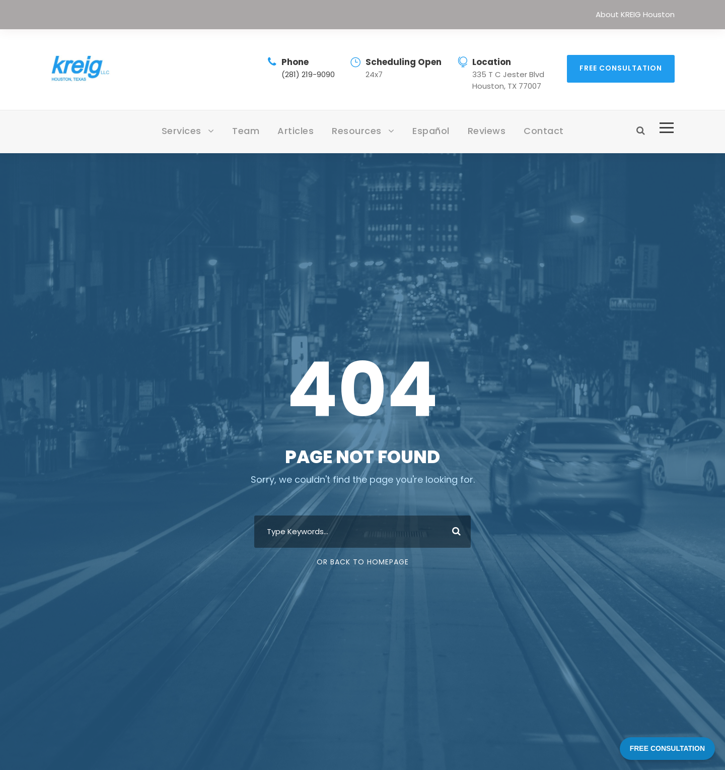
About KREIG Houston (635, 14)
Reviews (487, 130)
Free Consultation (620, 68)
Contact (544, 130)
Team (245, 130)
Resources (357, 130)
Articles (295, 130)
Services (181, 130)
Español (431, 130)
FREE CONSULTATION (667, 748)
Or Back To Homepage (363, 562)
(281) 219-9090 (308, 74)
